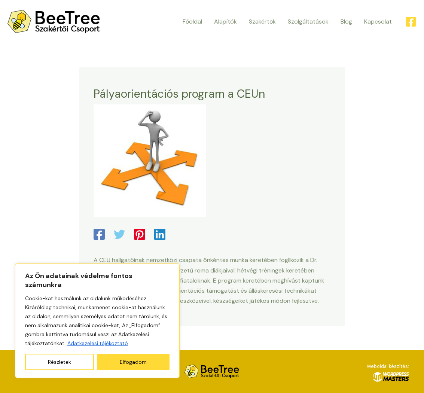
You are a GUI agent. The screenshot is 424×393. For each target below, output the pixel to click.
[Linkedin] (159, 235)
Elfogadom (133, 362)
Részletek (59, 362)
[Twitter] (119, 235)
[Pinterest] (139, 235)
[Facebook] (411, 21)
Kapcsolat (378, 21)
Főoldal (192, 21)
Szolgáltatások (308, 21)
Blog (346, 21)
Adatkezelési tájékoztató (97, 343)
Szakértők (262, 21)
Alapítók (225, 21)
